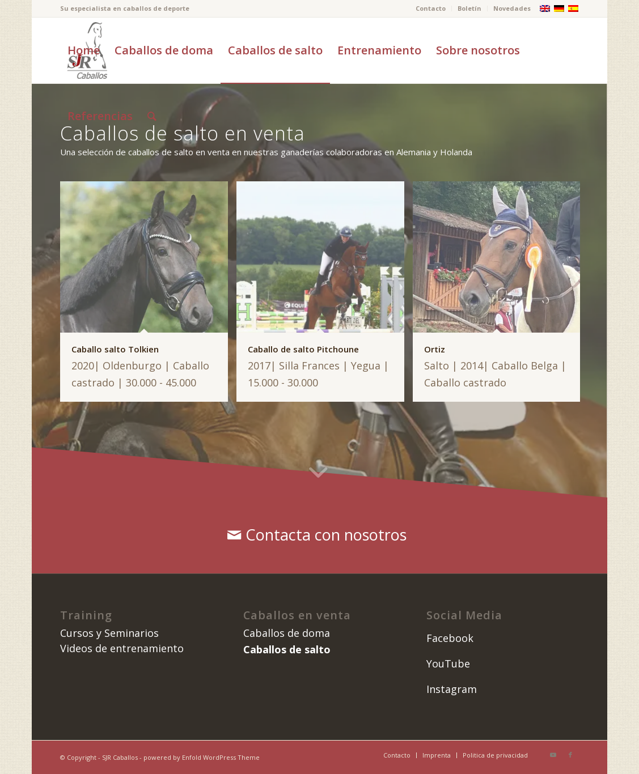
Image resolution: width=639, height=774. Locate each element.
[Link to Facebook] (570, 754)
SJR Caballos (120, 757)
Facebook (449, 638)
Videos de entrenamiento (122, 648)
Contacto (431, 8)
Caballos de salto (287, 649)
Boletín (469, 8)
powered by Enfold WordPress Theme (201, 757)
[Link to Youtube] (553, 754)
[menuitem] (431, 8)
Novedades (512, 8)
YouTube (448, 663)
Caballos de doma (286, 633)
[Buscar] (152, 116)
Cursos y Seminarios (109, 633)
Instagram (451, 689)
